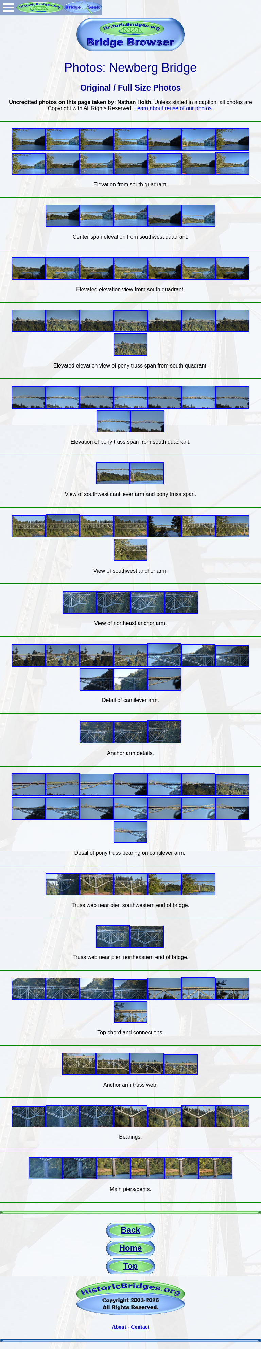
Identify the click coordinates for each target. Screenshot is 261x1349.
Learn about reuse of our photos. (173, 108)
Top (130, 1265)
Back (130, 1229)
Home (130, 1247)
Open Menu (8, 7)
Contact (140, 1327)
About (119, 1327)
